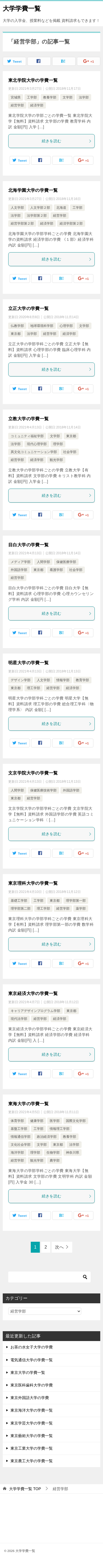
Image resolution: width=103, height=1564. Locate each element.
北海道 (61, 208)
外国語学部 (19, 570)
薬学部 (81, 908)
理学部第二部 (20, 908)
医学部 (55, 1121)
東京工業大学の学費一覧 (31, 1448)
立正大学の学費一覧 (28, 308)
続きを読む (67, 141)
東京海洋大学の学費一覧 (31, 1410)
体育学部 (17, 1121)
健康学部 (36, 1121)
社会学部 (69, 452)
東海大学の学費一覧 (28, 1103)
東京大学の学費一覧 (27, 1372)
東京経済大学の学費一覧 (33, 993)
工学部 (32, 97)
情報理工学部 (59, 1129)
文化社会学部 (20, 1145)
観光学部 (56, 460)
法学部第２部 (37, 215)
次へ (59, 1247)
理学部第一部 (76, 901)
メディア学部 (20, 562)
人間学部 (43, 562)
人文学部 (17, 208)
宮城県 (16, 97)
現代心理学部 (37, 444)
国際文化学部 (76, 1121)
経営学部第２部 (22, 223)
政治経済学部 (47, 1137)
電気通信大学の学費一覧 (31, 1360)
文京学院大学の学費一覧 (33, 773)
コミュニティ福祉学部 (27, 436)
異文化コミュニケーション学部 (34, 452)
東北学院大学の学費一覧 (33, 80)
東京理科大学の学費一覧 (33, 883)
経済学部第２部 (71, 223)
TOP (25, 1489)
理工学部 (33, 688)
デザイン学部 (20, 680)
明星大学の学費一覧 (28, 662)
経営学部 (17, 105)
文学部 (68, 97)
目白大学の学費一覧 (28, 544)
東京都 (16, 334)
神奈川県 (72, 1152)
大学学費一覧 (22, 8)
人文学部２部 (40, 208)
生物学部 (53, 1152)
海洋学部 (17, 1152)
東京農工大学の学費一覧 (31, 1461)
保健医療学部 (66, 562)
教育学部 (82, 680)
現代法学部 (19, 1019)
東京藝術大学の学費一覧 (31, 1436)
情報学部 (62, 680)
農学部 (55, 1160)
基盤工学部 (19, 1129)
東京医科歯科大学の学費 (31, 1385)
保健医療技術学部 (43, 790)
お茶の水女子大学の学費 (31, 1347)
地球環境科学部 (41, 326)
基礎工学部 (19, 901)
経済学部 (36, 105)
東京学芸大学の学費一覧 (31, 1423)
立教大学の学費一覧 (28, 418)
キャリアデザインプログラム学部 (35, 1011)
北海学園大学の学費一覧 (33, 190)
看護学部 (56, 570)
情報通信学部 (20, 1137)
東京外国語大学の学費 (29, 1397)
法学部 (84, 97)
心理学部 (66, 326)
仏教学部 (17, 326)
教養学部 (49, 97)
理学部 (58, 444)
